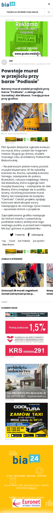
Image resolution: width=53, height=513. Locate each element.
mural (12, 240)
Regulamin (19, 476)
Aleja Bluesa (8, 244)
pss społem (39, 240)
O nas (9, 476)
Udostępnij (35, 234)
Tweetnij (17, 234)
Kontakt (42, 476)
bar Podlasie (24, 240)
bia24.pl (33, 488)
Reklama (31, 476)
